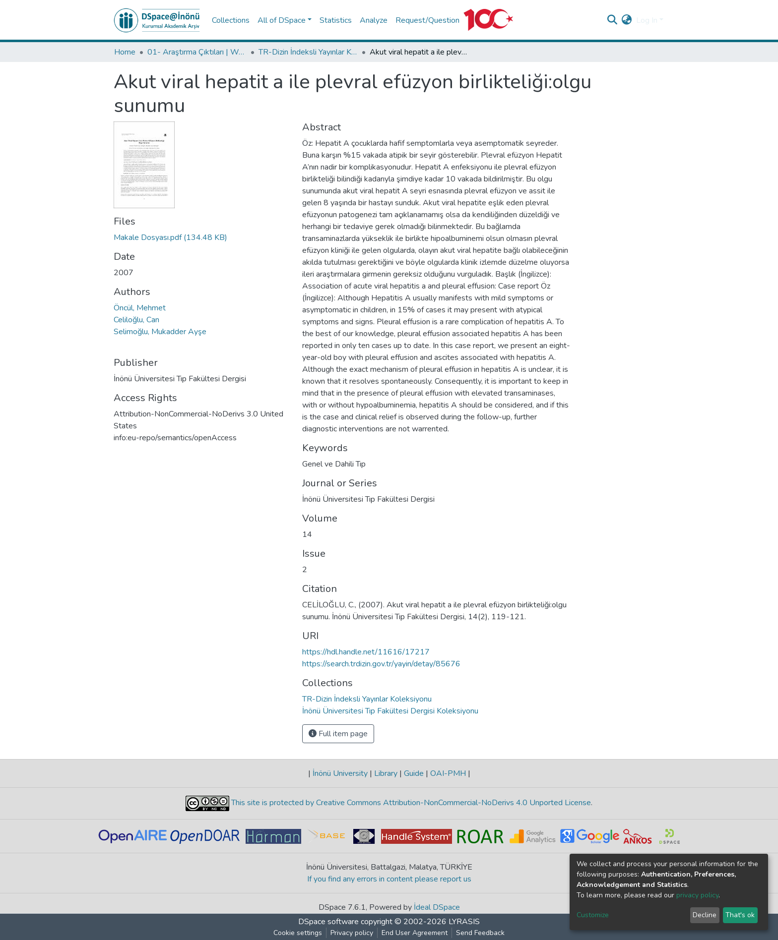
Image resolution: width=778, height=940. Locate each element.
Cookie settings (297, 933)
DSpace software (328, 921)
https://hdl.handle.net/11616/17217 (366, 651)
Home (124, 52)
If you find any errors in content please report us (389, 879)
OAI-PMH (448, 773)
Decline (704, 915)
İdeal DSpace (437, 907)
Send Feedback (480, 933)
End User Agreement (415, 933)
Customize (593, 915)
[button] (627, 20)
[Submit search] (612, 20)
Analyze (374, 20)
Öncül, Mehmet (140, 307)
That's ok (740, 915)
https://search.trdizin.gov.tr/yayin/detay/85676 (381, 663)
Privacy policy (351, 933)
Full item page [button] (338, 733)
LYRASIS (464, 921)
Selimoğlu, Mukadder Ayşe (160, 331)
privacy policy (697, 895)
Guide (414, 773)
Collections (231, 20)
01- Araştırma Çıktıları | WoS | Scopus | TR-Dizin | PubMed (197, 52)
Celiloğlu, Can (136, 319)
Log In (646, 20)
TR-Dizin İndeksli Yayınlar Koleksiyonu (308, 52)
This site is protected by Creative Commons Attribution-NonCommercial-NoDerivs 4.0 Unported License (410, 802)
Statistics (336, 20)
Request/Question (427, 20)
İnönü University (340, 773)
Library (385, 773)
